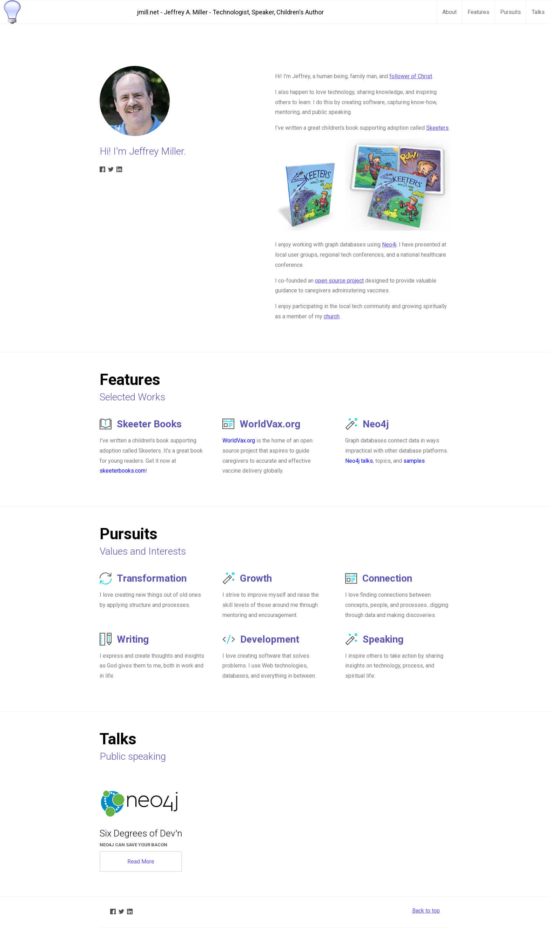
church (332, 316)
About (449, 12)
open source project (339, 280)
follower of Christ (410, 76)
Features (478, 12)
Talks (538, 12)
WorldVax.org (238, 440)
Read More (140, 861)
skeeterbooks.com (123, 470)
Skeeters (437, 127)
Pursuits (510, 12)
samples (414, 461)
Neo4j (389, 244)
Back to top (426, 910)
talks (367, 461)
